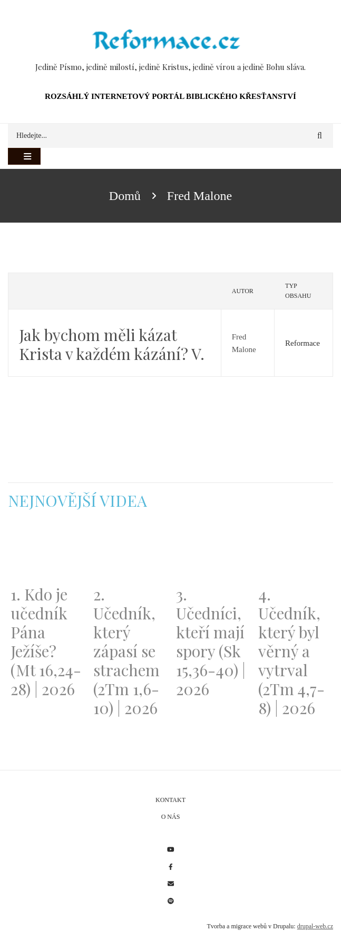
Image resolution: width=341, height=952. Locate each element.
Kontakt (170, 800)
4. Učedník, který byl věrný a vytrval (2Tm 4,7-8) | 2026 (291, 651)
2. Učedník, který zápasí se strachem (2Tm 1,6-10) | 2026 (126, 651)
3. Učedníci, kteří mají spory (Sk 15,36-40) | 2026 (211, 641)
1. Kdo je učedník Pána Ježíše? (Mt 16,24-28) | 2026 (46, 641)
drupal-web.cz (315, 926)
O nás (170, 816)
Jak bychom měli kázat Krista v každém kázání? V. (111, 344)
